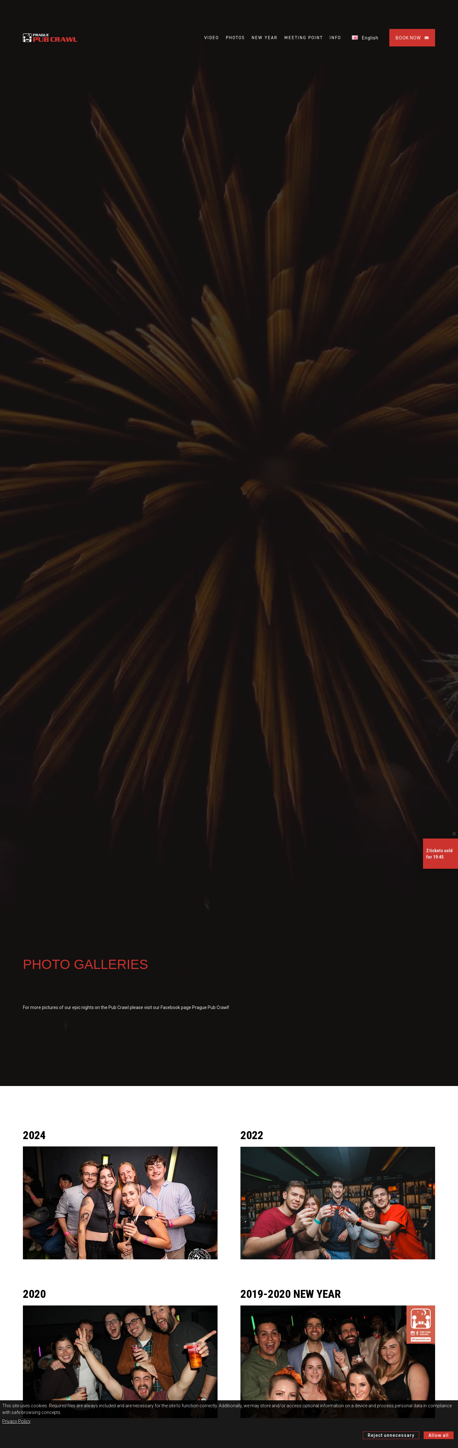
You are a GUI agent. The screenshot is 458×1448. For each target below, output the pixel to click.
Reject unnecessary (391, 1435)
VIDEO (211, 38)
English (365, 37)
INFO (335, 38)
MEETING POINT (303, 38)
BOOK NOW (412, 37)
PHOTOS (235, 38)
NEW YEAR (264, 38)
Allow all (438, 1435)
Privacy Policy (16, 1421)
